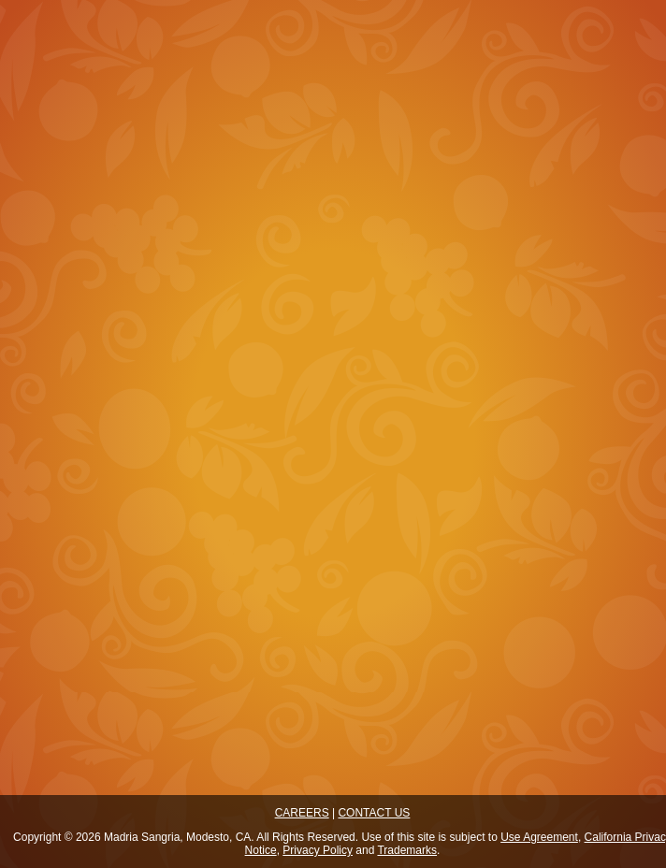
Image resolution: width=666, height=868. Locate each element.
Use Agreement (539, 837)
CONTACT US (374, 812)
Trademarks (407, 850)
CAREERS (302, 812)
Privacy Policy (317, 850)
